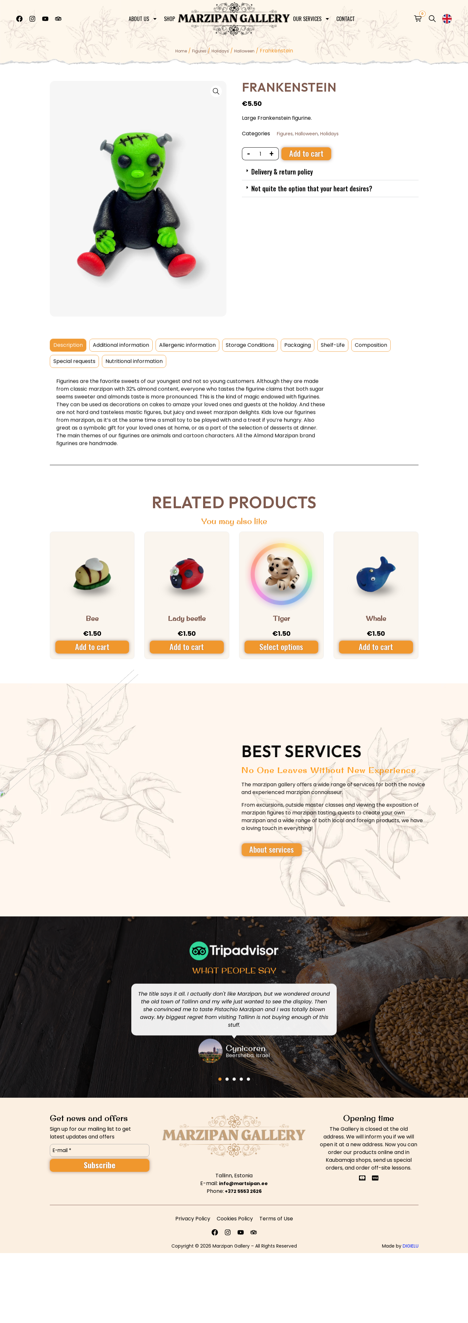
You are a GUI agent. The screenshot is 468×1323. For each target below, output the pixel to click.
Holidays (220, 51)
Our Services (311, 17)
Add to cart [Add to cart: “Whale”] (376, 646)
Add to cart (306, 153)
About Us (143, 17)
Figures (199, 51)
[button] (330, 171)
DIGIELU (411, 1246)
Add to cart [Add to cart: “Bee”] (92, 646)
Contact (345, 17)
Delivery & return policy (282, 171)
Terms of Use (276, 1218)
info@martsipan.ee (243, 1183)
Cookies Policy (235, 1218)
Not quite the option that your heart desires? (311, 188)
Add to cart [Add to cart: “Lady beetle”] (186, 646)
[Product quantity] (260, 153)
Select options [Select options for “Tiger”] (281, 646)
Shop (169, 17)
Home (181, 51)
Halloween (244, 51)
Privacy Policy (192, 1218)
